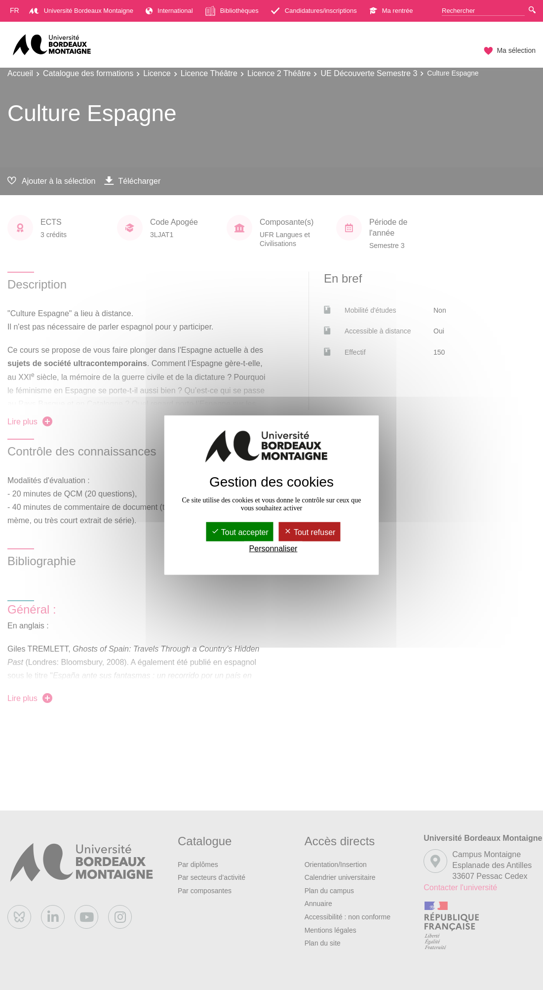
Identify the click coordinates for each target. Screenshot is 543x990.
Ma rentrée (391, 10)
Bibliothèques (232, 11)
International (169, 10)
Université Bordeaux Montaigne (81, 10)
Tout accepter (240, 532)
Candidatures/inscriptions (314, 10)
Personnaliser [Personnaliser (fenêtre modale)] (273, 548)
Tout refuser (310, 532)
